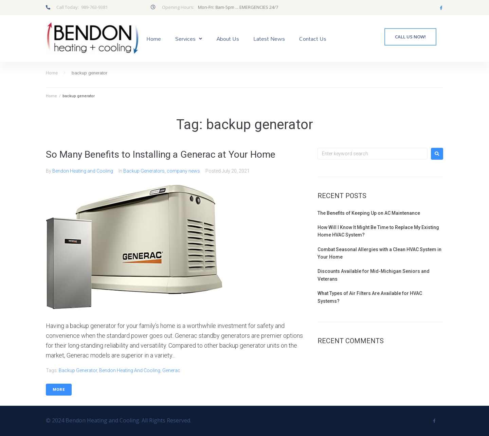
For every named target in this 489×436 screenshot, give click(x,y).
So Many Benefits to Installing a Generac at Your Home (160, 154)
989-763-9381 (94, 7)
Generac (171, 370)
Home (52, 72)
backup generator (78, 370)
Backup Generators (144, 171)
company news (183, 171)
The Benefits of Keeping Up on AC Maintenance (369, 213)
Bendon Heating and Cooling (82, 171)
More (59, 389)
